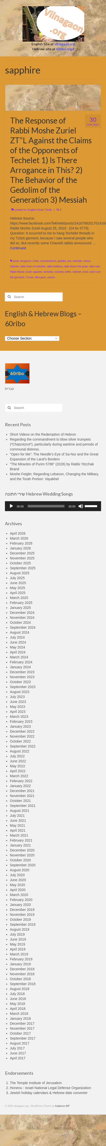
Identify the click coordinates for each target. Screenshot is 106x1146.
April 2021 (17, 830)
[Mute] (80, 506)
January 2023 (20, 726)
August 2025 (19, 573)
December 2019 (22, 910)
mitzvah (14, 266)
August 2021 (19, 811)
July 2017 (17, 1048)
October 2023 (20, 682)
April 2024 (17, 652)
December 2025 (22, 553)
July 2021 (17, 816)
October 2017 (20, 1033)
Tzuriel (29, 277)
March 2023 (19, 717)
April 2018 (17, 1009)
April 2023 (17, 712)
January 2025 (20, 608)
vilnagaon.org (64, 44)
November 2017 (22, 1028)
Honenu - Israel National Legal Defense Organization (50, 1088)
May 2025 (17, 588)
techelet (59, 272)
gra (69, 261)
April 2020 (17, 890)
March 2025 (19, 598)
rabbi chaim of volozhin (32, 266)
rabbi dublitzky (54, 266)
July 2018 (17, 994)
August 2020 (19, 870)
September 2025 (23, 568)
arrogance (25, 261)
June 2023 (18, 702)
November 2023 (22, 677)
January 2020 (20, 905)
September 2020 (23, 865)
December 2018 (22, 969)
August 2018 (19, 989)
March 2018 (19, 1014)
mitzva (86, 261)
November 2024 (22, 618)
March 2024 (19, 657)
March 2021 (19, 835)
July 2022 (17, 756)
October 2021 (20, 801)
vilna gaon (40, 277)
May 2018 (17, 1004)
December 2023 (22, 672)
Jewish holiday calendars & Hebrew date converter (48, 1093)
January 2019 (20, 964)
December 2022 (22, 731)
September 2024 (23, 627)
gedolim (62, 261)
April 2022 (17, 771)
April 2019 (17, 949)
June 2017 (18, 1053)
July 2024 (17, 637)
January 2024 (20, 667)
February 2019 (21, 959)
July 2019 (17, 934)
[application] (53, 506)
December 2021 (22, 791)
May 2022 (17, 766)
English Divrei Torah (40, 209)
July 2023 (17, 697)
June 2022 (18, 761)
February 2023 (21, 721)
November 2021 (22, 796)
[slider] (46, 506)
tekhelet (77, 272)
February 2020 (21, 900)
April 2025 (17, 593)
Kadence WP (62, 1106)
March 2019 (19, 954)
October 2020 (20, 860)
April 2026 (17, 533)
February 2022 (21, 781)
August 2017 (19, 1043)
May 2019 (17, 944)
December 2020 (22, 850)
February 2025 (21, 603)
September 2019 (23, 924)
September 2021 (23, 806)
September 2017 (23, 1038)
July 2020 (17, 875)
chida (36, 261)
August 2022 (19, 751)
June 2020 (18, 880)
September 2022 (23, 746)
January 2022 (20, 786)
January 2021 (20, 845)
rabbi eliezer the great (76, 266)
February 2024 (21, 662)
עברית (9, 389)
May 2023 (17, 707)
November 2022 (22, 736)
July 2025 (17, 578)
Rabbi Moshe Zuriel (21, 272)
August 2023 (19, 692)
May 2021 (17, 825)
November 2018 (22, 974)
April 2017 (17, 1058)
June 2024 (18, 642)
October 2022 (20, 741)
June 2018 (18, 999)
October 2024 (20, 622)
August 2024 (19, 632)
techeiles (48, 272)
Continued (18, 248)
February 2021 (21, 840)
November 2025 (22, 558)
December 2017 (22, 1023)
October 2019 (20, 920)
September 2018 (23, 984)
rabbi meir (94, 266)
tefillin (68, 272)
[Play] (11, 506)
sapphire (37, 272)
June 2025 (18, 583)
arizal (16, 261)
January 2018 (20, 1019)
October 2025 (20, 563)
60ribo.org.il (65, 49)
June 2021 (18, 820)
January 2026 (20, 548)
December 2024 (22, 613)
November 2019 (22, 915)
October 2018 (20, 979)
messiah (77, 261)
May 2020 (17, 885)
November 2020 (22, 855)
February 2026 (21, 543)
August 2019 (19, 929)
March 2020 (19, 895)
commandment (48, 261)
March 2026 (19, 538)
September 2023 (23, 687)
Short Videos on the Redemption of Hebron (43, 434)
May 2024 (17, 647)
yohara (51, 277)
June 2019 (18, 939)
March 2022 (19, 776)
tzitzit (85, 272)
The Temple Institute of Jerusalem (36, 1083)
